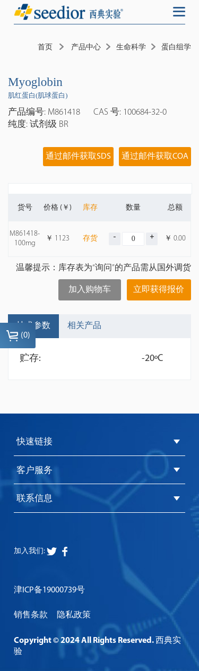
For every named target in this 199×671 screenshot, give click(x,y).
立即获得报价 (158, 290)
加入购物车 (89, 290)
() (18, 335)
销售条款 (31, 615)
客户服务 (34, 470)
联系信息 (34, 498)
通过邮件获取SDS (78, 156)
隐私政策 (74, 615)
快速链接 (34, 441)
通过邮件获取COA (155, 156)
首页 (45, 47)
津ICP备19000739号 (49, 590)
